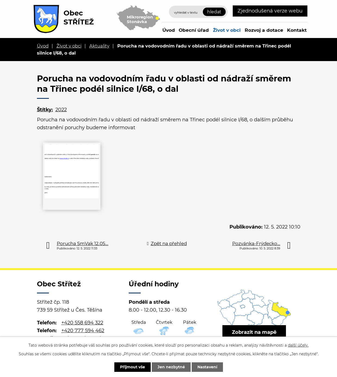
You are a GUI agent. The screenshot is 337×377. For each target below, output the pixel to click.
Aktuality (99, 46)
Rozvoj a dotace (264, 30)
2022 (61, 110)
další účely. (298, 345)
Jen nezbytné (171, 367)
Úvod (168, 30)
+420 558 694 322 (82, 323)
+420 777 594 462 (82, 331)
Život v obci (227, 30)
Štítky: (45, 110)
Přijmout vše (132, 367)
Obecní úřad (194, 30)
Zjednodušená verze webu (270, 11)
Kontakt (297, 30)
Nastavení (207, 367)
